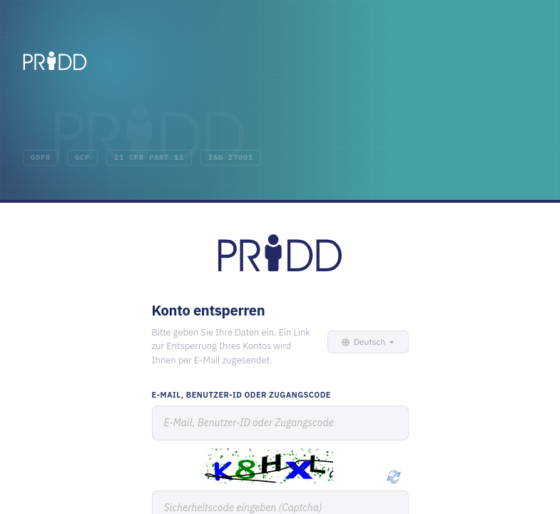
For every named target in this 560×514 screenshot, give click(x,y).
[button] (366, 342)
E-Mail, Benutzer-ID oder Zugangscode (241, 395)
